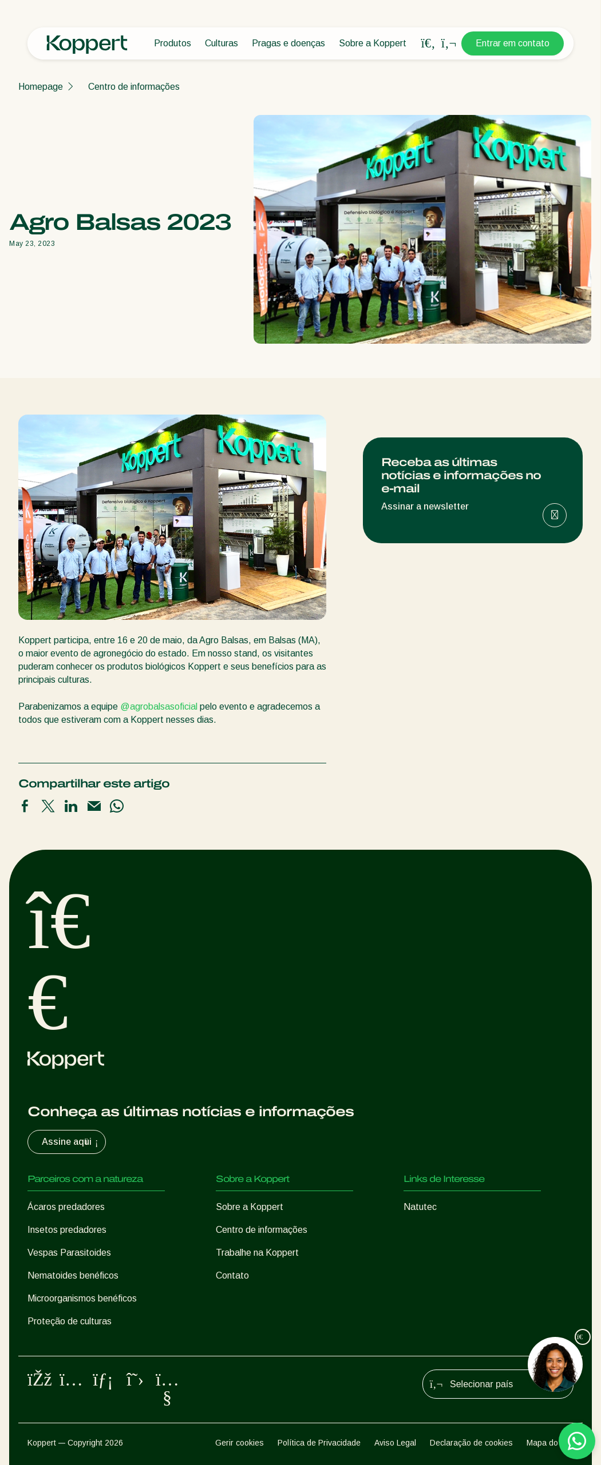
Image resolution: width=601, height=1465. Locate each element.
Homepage (40, 86)
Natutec (420, 1207)
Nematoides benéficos (72, 1275)
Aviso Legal (395, 1442)
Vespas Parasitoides (69, 1252)
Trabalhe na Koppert (257, 1252)
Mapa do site (550, 1442)
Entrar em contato (512, 43)
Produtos (172, 43)
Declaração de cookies (471, 1442)
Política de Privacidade (319, 1442)
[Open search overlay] (428, 43)
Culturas (221, 43)
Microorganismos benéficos (82, 1298)
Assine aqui (71, 1142)
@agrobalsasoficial (158, 706)
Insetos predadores (66, 1230)
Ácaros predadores (66, 1207)
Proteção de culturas (69, 1321)
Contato (232, 1275)
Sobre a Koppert (372, 43)
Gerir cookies (239, 1442)
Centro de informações (134, 86)
